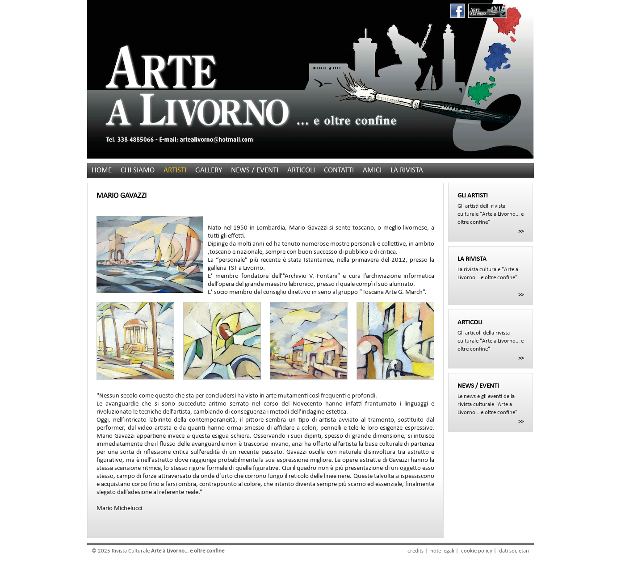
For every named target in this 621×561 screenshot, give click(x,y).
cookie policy (476, 551)
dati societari (514, 551)
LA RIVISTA (406, 170)
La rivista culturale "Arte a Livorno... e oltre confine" (490, 267)
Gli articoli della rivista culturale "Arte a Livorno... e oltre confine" (490, 335)
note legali (442, 551)
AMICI (372, 170)
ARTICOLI (301, 170)
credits (415, 551)
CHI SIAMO (138, 170)
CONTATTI (339, 170)
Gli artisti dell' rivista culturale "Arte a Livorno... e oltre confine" (490, 208)
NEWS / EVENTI (254, 170)
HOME (102, 170)
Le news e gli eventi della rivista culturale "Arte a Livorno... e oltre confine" (490, 398)
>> (521, 231)
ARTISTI (175, 170)
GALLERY (208, 170)
